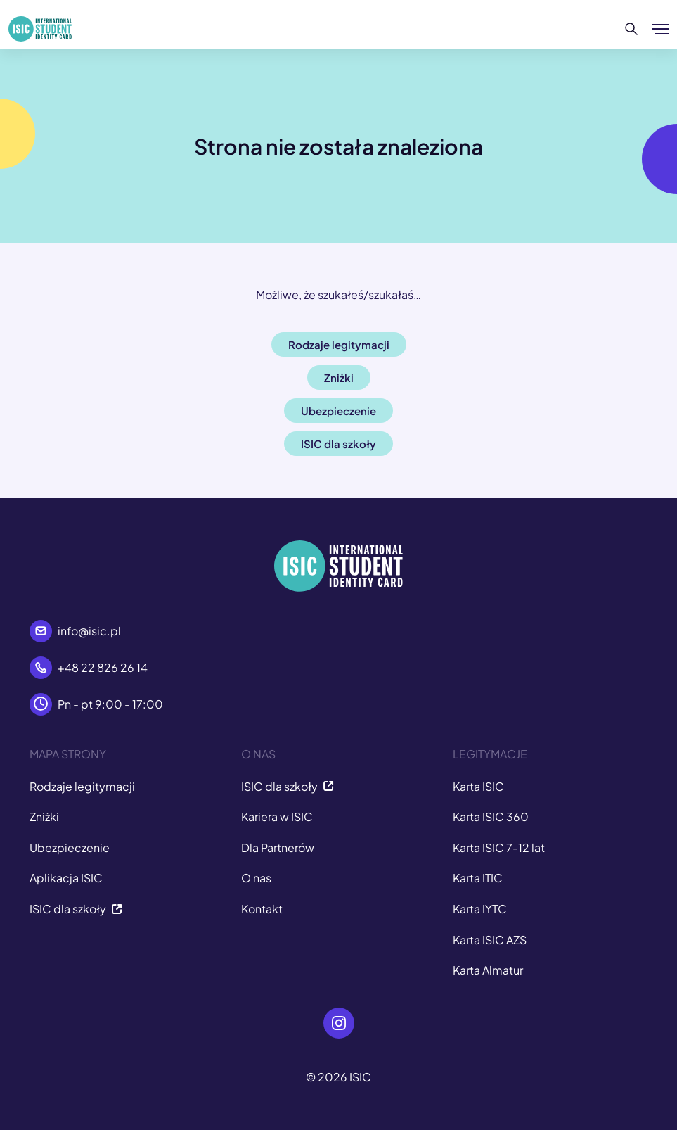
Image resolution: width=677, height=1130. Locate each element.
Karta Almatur (488, 970)
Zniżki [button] (339, 377)
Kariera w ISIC (277, 816)
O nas (256, 877)
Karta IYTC (480, 908)
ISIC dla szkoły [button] (338, 443)
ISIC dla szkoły (76, 908)
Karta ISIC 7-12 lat (499, 847)
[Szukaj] (631, 28)
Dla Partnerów (277, 847)
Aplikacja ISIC (66, 877)
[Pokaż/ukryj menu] (660, 28)
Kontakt (262, 908)
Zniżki (44, 816)
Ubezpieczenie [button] (338, 410)
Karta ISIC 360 (491, 816)
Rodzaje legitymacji (82, 786)
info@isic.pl (89, 630)
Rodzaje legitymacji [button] (338, 344)
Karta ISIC (478, 786)
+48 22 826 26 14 (103, 667)
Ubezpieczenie (70, 847)
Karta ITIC (478, 877)
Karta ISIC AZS (490, 939)
